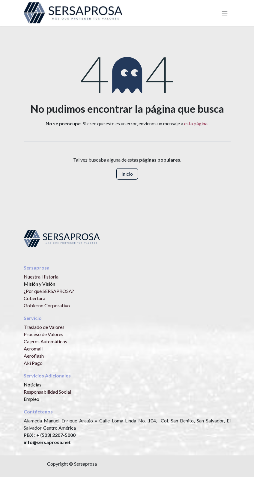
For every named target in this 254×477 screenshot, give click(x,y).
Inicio (127, 174)
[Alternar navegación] (225, 13)
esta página (196, 123)
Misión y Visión (39, 284)
